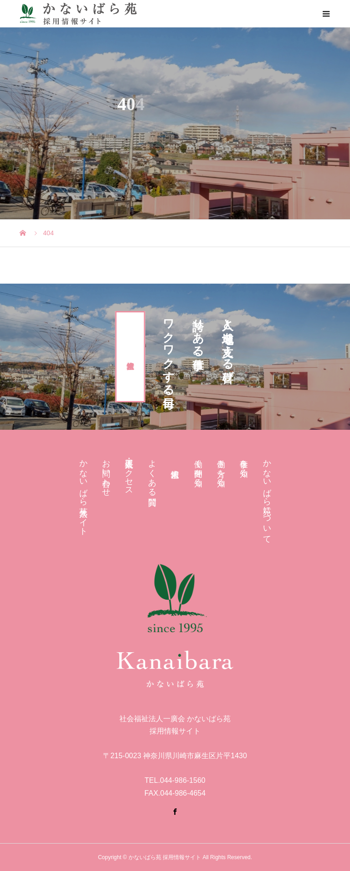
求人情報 (130, 356)
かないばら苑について (267, 496)
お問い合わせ (106, 473)
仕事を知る (243, 463)
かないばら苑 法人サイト (83, 493)
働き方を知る (221, 468)
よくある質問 (152, 473)
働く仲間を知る (198, 468)
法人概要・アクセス (129, 472)
